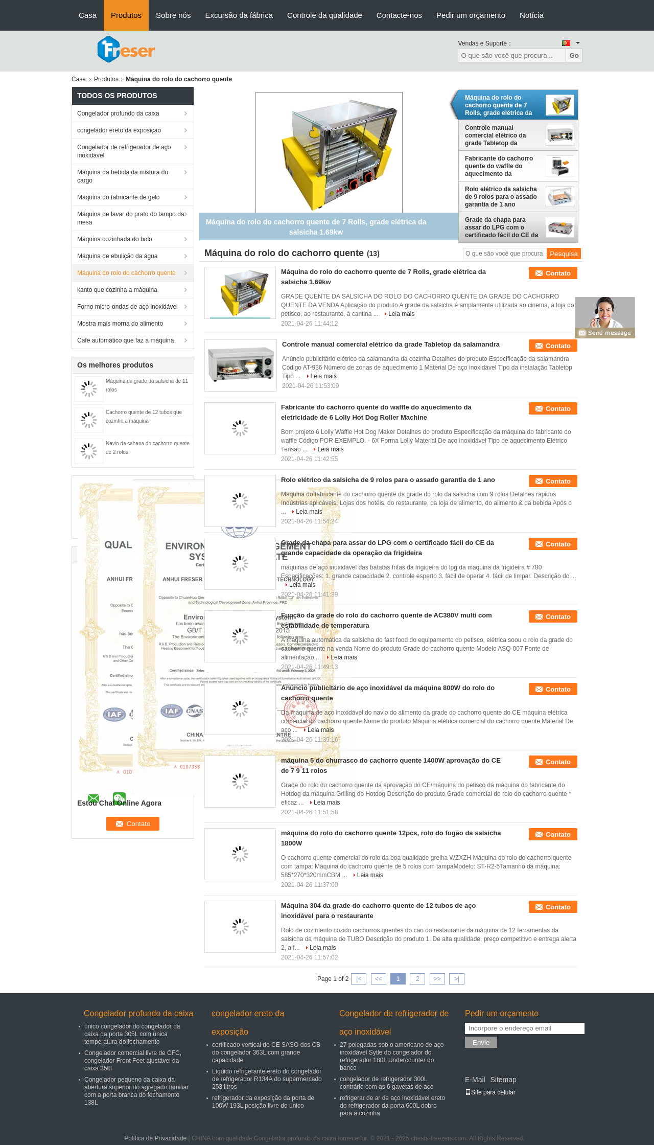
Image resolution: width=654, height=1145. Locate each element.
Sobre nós (173, 15)
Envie (481, 1042)
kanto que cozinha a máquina (117, 289)
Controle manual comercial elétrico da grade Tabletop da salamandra (495, 135)
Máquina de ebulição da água (117, 256)
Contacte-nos (399, 15)
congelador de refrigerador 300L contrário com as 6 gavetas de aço (386, 1082)
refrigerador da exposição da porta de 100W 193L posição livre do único (263, 1101)
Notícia (532, 15)
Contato (558, 273)
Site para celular (490, 1092)
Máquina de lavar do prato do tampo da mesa (130, 218)
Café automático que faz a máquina (125, 340)
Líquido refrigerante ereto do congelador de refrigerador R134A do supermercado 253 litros (267, 1079)
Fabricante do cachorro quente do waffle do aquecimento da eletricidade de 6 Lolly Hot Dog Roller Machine (503, 166)
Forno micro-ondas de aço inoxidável (127, 306)
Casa (88, 15)
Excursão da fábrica (239, 15)
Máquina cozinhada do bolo (114, 239)
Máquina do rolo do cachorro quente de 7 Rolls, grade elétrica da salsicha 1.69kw (498, 105)
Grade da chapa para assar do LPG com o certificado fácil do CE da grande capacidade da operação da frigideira (501, 227)
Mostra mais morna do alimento (120, 323)
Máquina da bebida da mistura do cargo (122, 176)
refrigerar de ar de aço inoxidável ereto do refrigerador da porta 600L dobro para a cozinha (392, 1105)
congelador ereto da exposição (119, 130)
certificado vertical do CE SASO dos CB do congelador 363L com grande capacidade (266, 1052)
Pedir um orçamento (470, 15)
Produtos (126, 15)
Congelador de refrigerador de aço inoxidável (124, 151)
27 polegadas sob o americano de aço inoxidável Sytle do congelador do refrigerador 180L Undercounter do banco (391, 1056)
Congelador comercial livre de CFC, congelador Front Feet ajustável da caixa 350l (132, 1060)
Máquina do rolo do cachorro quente (126, 273)
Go (574, 55)
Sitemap (503, 1079)
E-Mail (475, 1079)
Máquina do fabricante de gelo (118, 197)
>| (456, 978)
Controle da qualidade (324, 15)
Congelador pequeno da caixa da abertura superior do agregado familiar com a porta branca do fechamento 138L (136, 1091)
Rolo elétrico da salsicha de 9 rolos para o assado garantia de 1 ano (501, 197)
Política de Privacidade (155, 1138)
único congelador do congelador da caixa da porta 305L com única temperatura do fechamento (132, 1034)
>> (437, 978)
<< (378, 978)
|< (358, 978)
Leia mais (401, 313)
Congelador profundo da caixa (118, 113)
